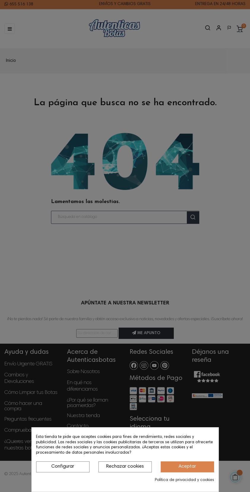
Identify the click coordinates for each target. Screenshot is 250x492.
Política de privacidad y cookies (184, 480)
